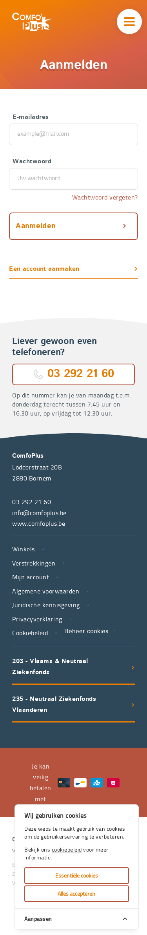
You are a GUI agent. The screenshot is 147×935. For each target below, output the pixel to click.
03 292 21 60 (80, 374)
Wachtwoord (32, 162)
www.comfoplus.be (38, 523)
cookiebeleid (67, 849)
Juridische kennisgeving (46, 605)
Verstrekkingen (33, 563)
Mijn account (30, 577)
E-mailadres (31, 117)
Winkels (23, 549)
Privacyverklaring (37, 619)
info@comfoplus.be (39, 512)
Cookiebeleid (30, 632)
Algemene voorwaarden (45, 591)
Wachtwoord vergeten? (105, 197)
